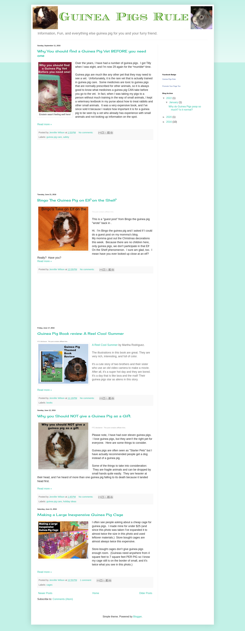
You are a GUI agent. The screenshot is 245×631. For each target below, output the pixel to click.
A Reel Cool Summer (105, 344)
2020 (169, 117)
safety (66, 137)
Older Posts (145, 593)
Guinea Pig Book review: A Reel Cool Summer (80, 333)
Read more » (44, 124)
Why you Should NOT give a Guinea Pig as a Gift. (84, 416)
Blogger (137, 616)
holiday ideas (69, 501)
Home (95, 593)
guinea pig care (54, 137)
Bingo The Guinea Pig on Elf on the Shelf (76, 200)
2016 (169, 121)
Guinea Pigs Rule (169, 79)
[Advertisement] (95, 167)
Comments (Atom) (63, 599)
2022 (169, 98)
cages (49, 585)
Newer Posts (45, 593)
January (174, 102)
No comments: (86, 132)
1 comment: (86, 580)
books (49, 402)
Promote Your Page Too (171, 86)
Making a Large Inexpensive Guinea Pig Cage (80, 515)
